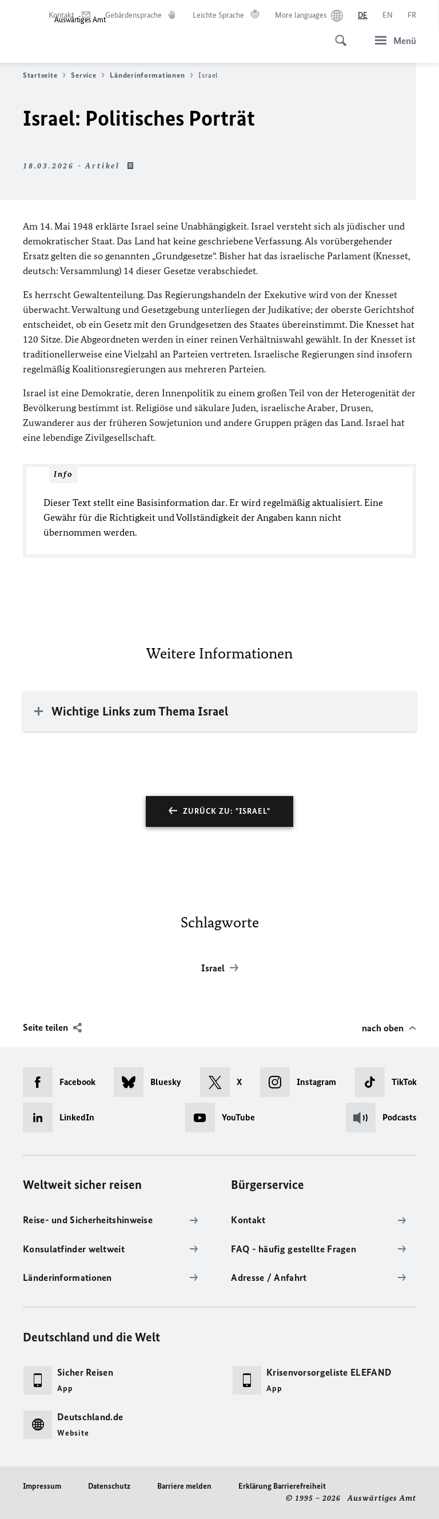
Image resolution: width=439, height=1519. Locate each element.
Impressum (42, 1486)
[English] (387, 15)
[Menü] (392, 40)
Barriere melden (184, 1486)
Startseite (44, 75)
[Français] (412, 15)
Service (88, 75)
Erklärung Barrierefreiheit (282, 1486)
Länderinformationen (151, 75)
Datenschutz (109, 1486)
